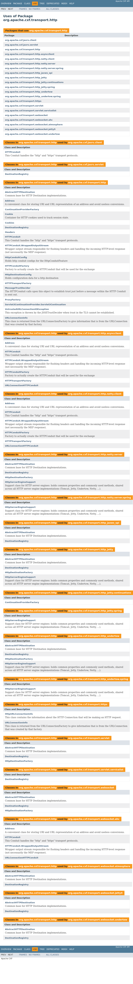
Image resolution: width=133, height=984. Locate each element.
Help (71, 3)
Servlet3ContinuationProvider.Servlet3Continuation (35, 304)
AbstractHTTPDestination (20, 192)
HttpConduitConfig (16, 257)
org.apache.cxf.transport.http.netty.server (30, 63)
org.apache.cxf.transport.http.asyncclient (29, 54)
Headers (10, 232)
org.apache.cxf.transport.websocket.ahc (29, 120)
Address (9, 201)
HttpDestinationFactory (19, 477)
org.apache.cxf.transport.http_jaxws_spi (28, 73)
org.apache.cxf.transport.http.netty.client (29, 59)
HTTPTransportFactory (18, 283)
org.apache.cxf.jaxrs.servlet (21, 45)
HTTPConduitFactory (17, 266)
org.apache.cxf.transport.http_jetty (26, 77)
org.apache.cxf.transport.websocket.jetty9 (30, 129)
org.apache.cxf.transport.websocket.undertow (32, 134)
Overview (6, 3)
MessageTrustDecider (17, 288)
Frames (23, 9)
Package (17, 3)
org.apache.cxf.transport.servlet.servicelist (30, 110)
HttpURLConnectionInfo (19, 714)
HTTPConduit (12, 152)
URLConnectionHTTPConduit (21, 385)
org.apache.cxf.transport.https (23, 101)
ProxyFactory (12, 299)
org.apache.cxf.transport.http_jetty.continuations (34, 82)
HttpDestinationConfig (18, 274)
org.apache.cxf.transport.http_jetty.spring (30, 87)
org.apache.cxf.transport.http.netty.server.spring (34, 68)
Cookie (9, 214)
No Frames (34, 9)
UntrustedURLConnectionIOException (27, 309)
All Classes (52, 9)
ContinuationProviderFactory (22, 209)
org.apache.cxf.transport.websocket (26, 115)
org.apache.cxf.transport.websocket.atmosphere (34, 124)
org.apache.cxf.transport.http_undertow (28, 92)
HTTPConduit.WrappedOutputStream (27, 245)
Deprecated (53, 3)
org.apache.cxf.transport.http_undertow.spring (33, 96)
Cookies (9, 223)
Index (64, 3)
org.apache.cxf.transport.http (48, 30)
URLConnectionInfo (16, 318)
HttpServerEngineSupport (20, 482)
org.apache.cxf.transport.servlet (24, 106)
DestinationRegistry (16, 174)
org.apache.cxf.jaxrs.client (20, 40)
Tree (42, 3)
